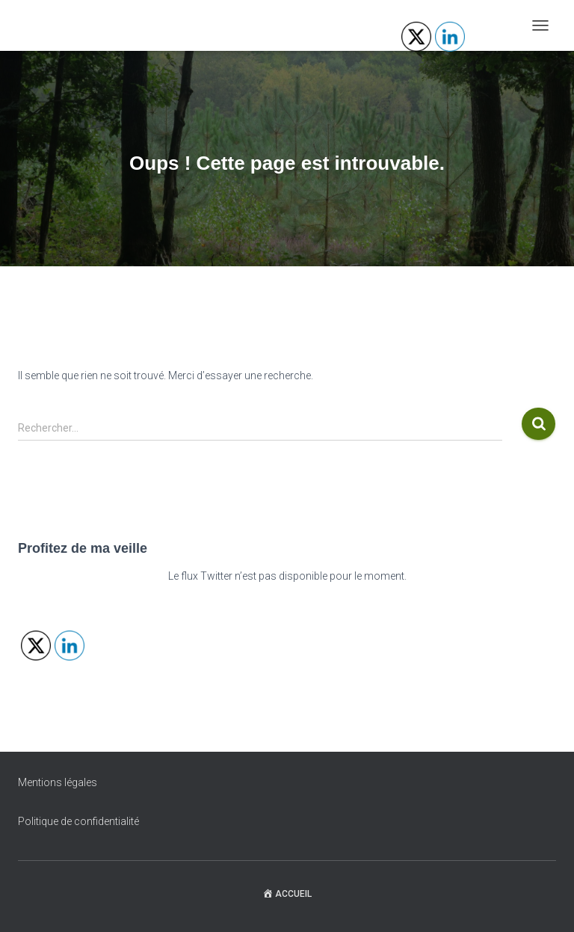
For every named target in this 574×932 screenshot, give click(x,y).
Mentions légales (57, 782)
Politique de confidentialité (78, 821)
